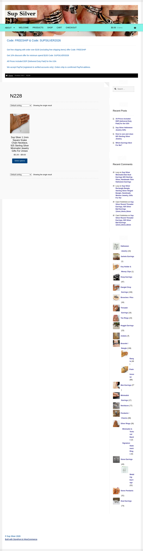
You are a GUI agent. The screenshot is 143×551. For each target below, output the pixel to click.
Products (38, 28)
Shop (50, 28)
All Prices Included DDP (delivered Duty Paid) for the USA (123, 121)
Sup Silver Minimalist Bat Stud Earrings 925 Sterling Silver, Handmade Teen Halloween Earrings (124, 177)
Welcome (24, 28)
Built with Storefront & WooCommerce (21, 539)
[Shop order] (21, 105)
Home (10, 76)
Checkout (71, 28)
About (8, 28)
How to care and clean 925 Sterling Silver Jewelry (124, 136)
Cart (59, 28)
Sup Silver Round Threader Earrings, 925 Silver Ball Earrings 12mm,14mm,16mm (124, 206)
